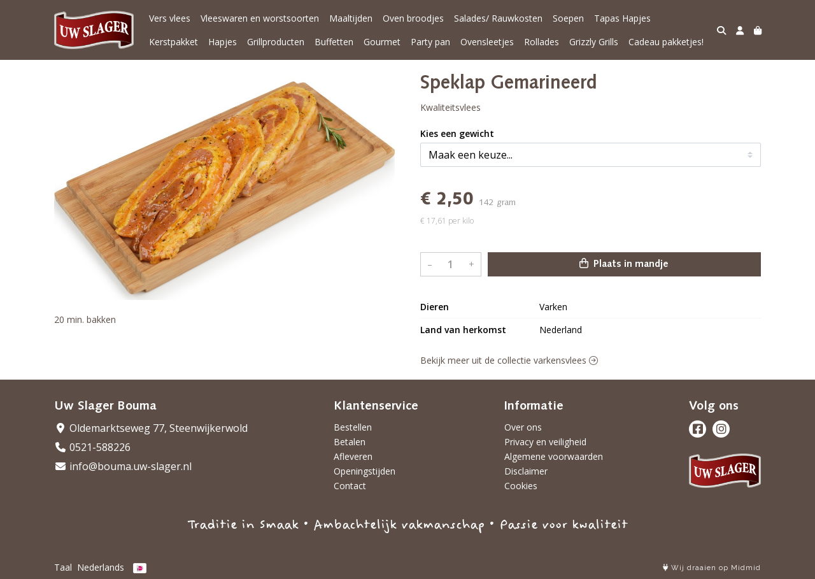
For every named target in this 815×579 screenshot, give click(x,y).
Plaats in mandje (624, 263)
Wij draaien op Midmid (712, 568)
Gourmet (382, 42)
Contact (350, 486)
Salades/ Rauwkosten (498, 18)
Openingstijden (364, 471)
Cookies (520, 486)
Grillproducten (275, 42)
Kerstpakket (173, 42)
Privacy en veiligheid (545, 442)
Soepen (568, 18)
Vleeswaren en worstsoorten (260, 18)
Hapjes (222, 42)
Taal (63, 567)
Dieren (434, 307)
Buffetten (334, 42)
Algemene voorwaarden (553, 456)
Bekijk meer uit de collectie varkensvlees (509, 360)
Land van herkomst (463, 330)
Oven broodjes (413, 18)
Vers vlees (169, 18)
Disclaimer (526, 471)
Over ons (523, 427)
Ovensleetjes (487, 42)
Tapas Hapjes (622, 18)
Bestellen (353, 427)
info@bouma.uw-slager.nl (123, 466)
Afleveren (353, 456)
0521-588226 (92, 447)
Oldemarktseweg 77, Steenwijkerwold (151, 428)
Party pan (430, 42)
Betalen (349, 442)
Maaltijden (350, 18)
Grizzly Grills (593, 42)
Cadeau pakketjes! (666, 42)
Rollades (541, 42)
